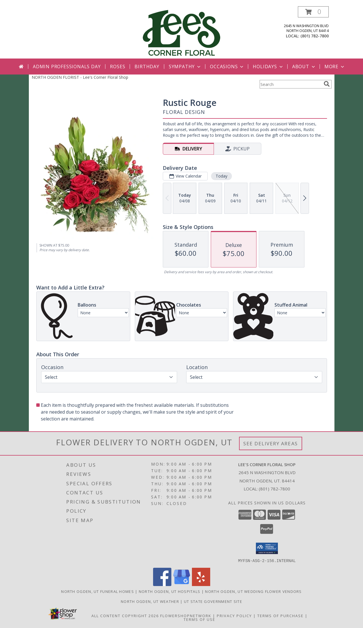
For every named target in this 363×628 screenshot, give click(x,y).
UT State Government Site (213, 601)
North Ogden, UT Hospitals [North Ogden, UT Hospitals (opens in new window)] (169, 591)
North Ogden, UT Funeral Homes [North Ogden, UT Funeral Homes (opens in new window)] (97, 591)
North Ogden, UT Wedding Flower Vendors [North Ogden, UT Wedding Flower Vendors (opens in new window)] (253, 591)
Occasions (227, 66)
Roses (117, 66)
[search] (326, 84)
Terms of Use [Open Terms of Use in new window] (199, 619)
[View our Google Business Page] (182, 584)
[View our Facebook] (162, 584)
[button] (313, 11)
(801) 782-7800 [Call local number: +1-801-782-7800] (314, 36)
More (334, 66)
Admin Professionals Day (67, 66)
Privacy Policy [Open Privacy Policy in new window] (234, 615)
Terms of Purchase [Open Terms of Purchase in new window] (280, 615)
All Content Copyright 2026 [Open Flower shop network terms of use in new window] (125, 615)
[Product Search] (290, 84)
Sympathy (185, 66)
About (304, 66)
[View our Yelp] (201, 584)
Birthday (147, 66)
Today (221, 176)
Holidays (268, 66)
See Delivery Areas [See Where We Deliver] (270, 443)
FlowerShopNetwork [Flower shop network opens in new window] (185, 615)
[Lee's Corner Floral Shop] (181, 32)
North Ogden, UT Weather (150, 601)
